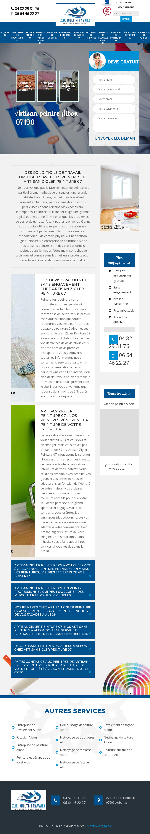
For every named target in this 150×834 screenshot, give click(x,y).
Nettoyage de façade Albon (72, 764)
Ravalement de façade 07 (65, 35)
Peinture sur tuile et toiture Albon (115, 752)
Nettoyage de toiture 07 (52, 35)
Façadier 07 (4, 33)
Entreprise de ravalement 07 (17, 36)
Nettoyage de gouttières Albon (75, 739)
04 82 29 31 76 (25, 8)
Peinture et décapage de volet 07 (103, 37)
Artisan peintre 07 (30, 35)
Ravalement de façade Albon (116, 727)
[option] (25, 86)
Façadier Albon (24, 737)
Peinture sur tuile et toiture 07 (40, 37)
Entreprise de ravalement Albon (26, 727)
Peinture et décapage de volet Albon (31, 759)
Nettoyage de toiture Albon (116, 739)
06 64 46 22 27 (25, 13)
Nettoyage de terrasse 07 (91, 36)
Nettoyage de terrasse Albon (73, 752)
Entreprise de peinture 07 (144, 36)
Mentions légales (99, 826)
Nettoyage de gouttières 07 (116, 36)
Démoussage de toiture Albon (74, 727)
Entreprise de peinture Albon (30, 747)
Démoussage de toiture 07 (129, 35)
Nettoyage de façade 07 (78, 35)
